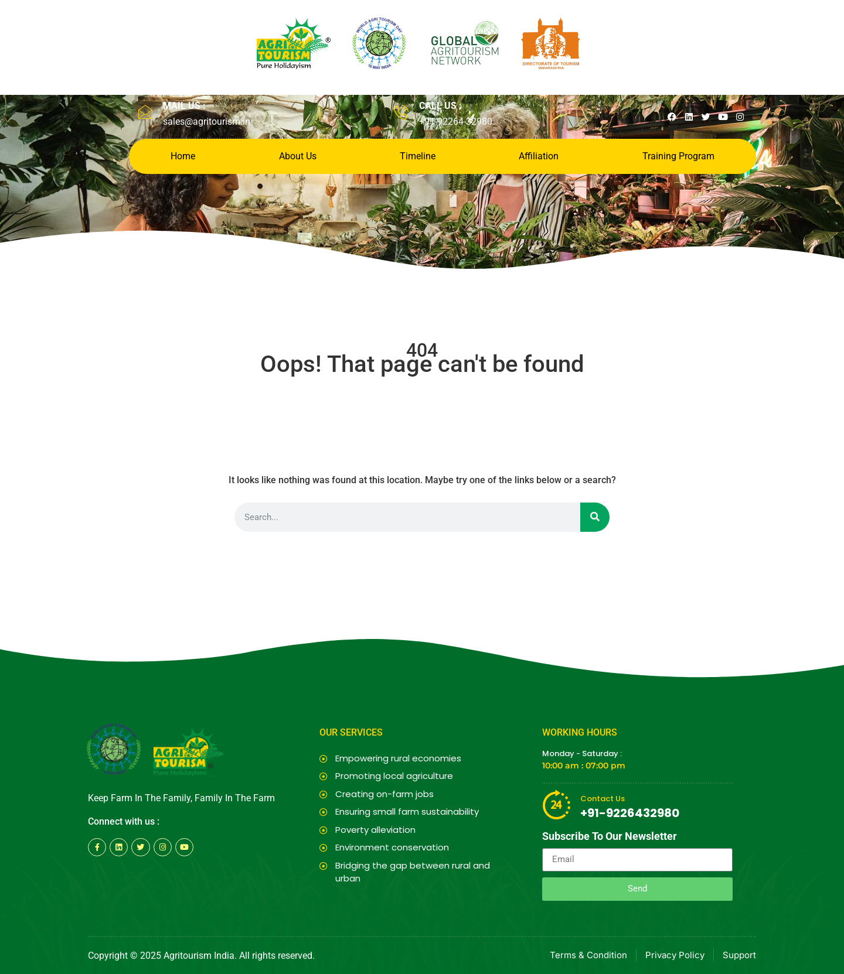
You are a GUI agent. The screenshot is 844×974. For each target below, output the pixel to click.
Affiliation (539, 156)
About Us (297, 156)
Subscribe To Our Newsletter (609, 836)
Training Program (678, 156)
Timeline (417, 156)
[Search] (595, 517)
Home (183, 156)
